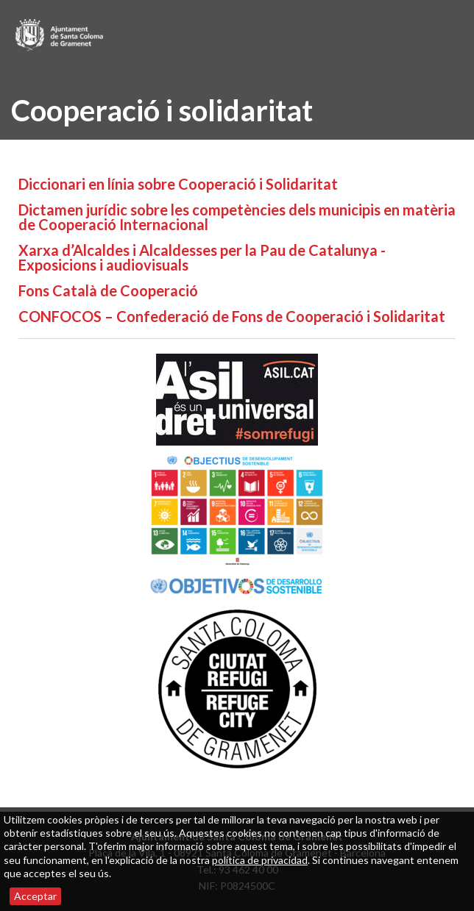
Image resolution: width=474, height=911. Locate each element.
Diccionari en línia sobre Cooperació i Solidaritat (178, 184)
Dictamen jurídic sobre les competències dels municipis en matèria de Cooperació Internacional (237, 217)
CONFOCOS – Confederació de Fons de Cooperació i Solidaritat (231, 316)
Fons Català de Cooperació (108, 290)
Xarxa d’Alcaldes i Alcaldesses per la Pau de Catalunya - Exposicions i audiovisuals (202, 257)
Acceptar (35, 896)
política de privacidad (260, 860)
